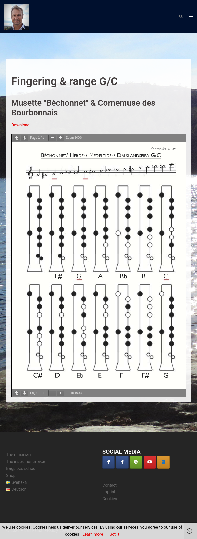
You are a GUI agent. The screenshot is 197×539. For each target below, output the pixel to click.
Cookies (109, 498)
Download (20, 125)
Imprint (108, 491)
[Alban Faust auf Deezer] (163, 462)
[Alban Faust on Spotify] (136, 462)
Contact (109, 485)
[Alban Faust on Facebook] (108, 462)
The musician (18, 454)
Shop (10, 475)
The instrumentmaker (25, 461)
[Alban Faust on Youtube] (150, 462)
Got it (114, 534)
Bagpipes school (21, 468)
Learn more (92, 534)
